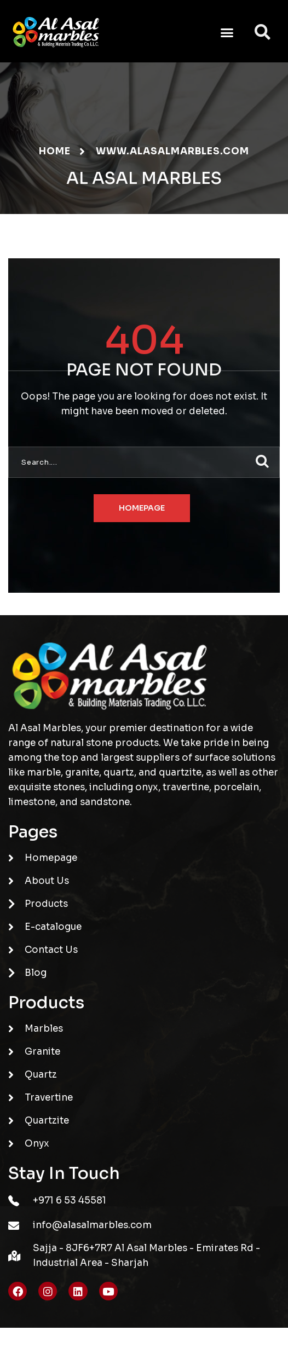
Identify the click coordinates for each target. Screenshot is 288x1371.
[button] (227, 32)
